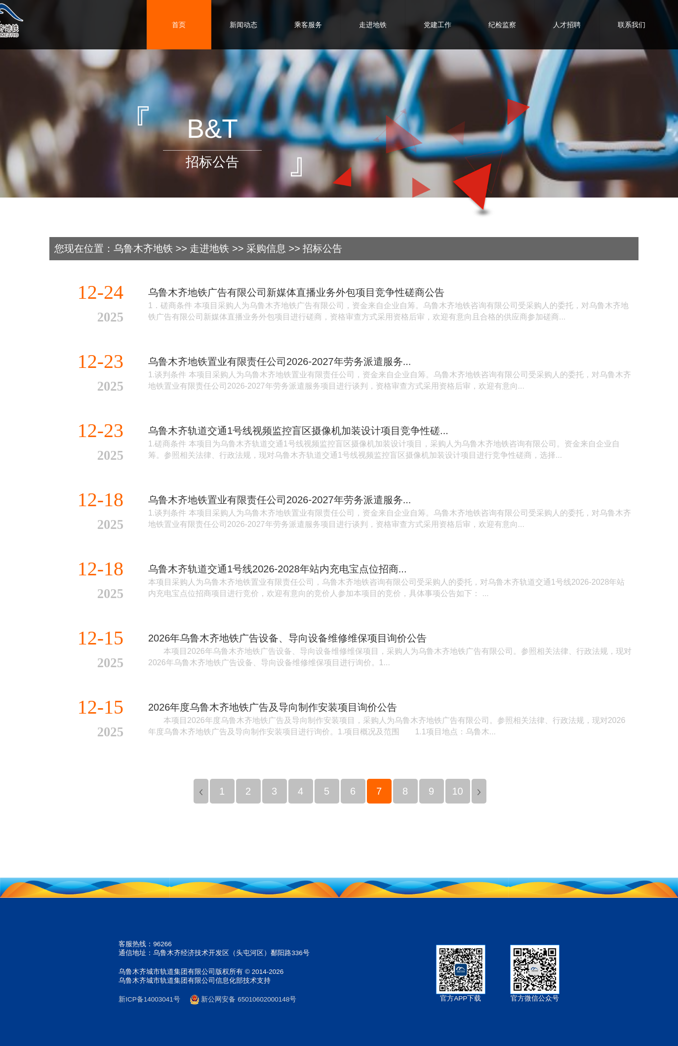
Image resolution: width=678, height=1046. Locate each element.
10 (457, 791)
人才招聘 (567, 25)
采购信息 (266, 248)
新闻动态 (243, 25)
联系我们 (631, 25)
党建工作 (437, 25)
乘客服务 (308, 25)
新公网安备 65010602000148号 (243, 999)
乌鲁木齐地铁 (143, 248)
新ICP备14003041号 (149, 999)
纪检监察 (502, 25)
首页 (179, 25)
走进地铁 (373, 25)
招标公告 (322, 248)
